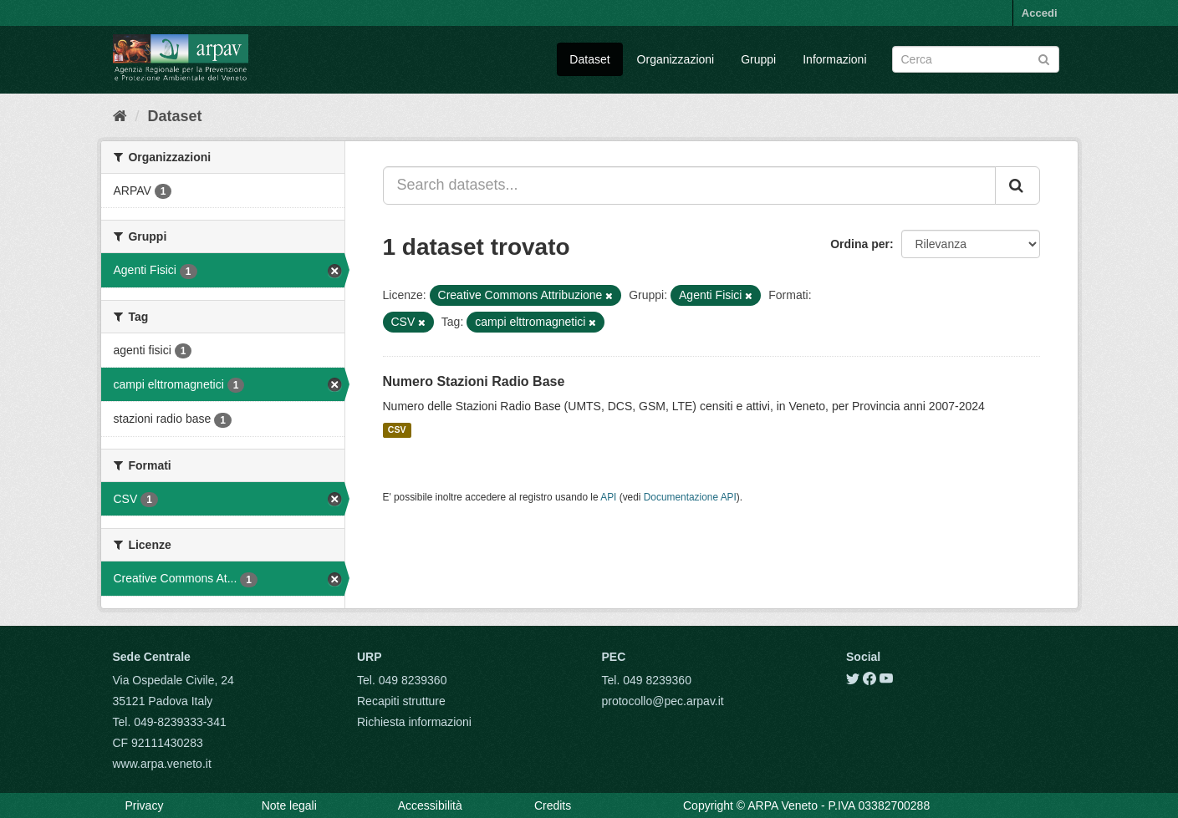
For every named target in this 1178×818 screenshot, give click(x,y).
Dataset (589, 59)
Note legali (289, 805)
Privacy (144, 805)
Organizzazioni (676, 59)
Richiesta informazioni (414, 722)
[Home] (120, 116)
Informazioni (834, 59)
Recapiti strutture (401, 701)
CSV (397, 430)
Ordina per (860, 244)
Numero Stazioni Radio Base (474, 381)
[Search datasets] (975, 59)
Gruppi (758, 59)
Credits (552, 805)
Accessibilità (430, 805)
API (608, 497)
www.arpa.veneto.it (162, 763)
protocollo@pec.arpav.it (663, 701)
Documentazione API (690, 497)
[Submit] (1044, 58)
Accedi (1040, 13)
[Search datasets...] (689, 185)
